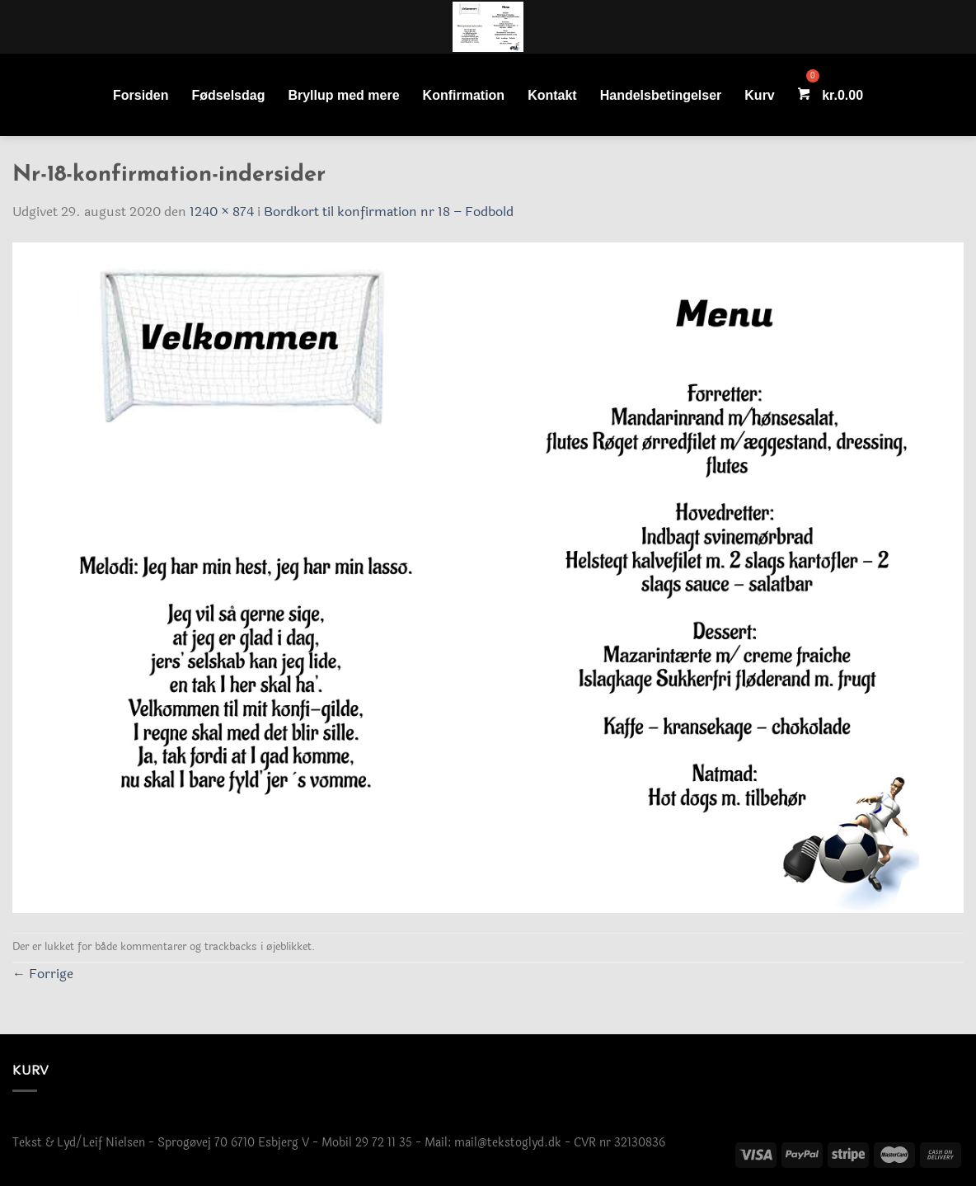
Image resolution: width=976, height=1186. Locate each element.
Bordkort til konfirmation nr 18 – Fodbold (389, 211)
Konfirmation (464, 95)
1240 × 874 (222, 211)
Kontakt (552, 95)
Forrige (42, 973)
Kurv (759, 95)
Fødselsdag (228, 95)
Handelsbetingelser (661, 95)
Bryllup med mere (343, 95)
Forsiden (141, 95)
